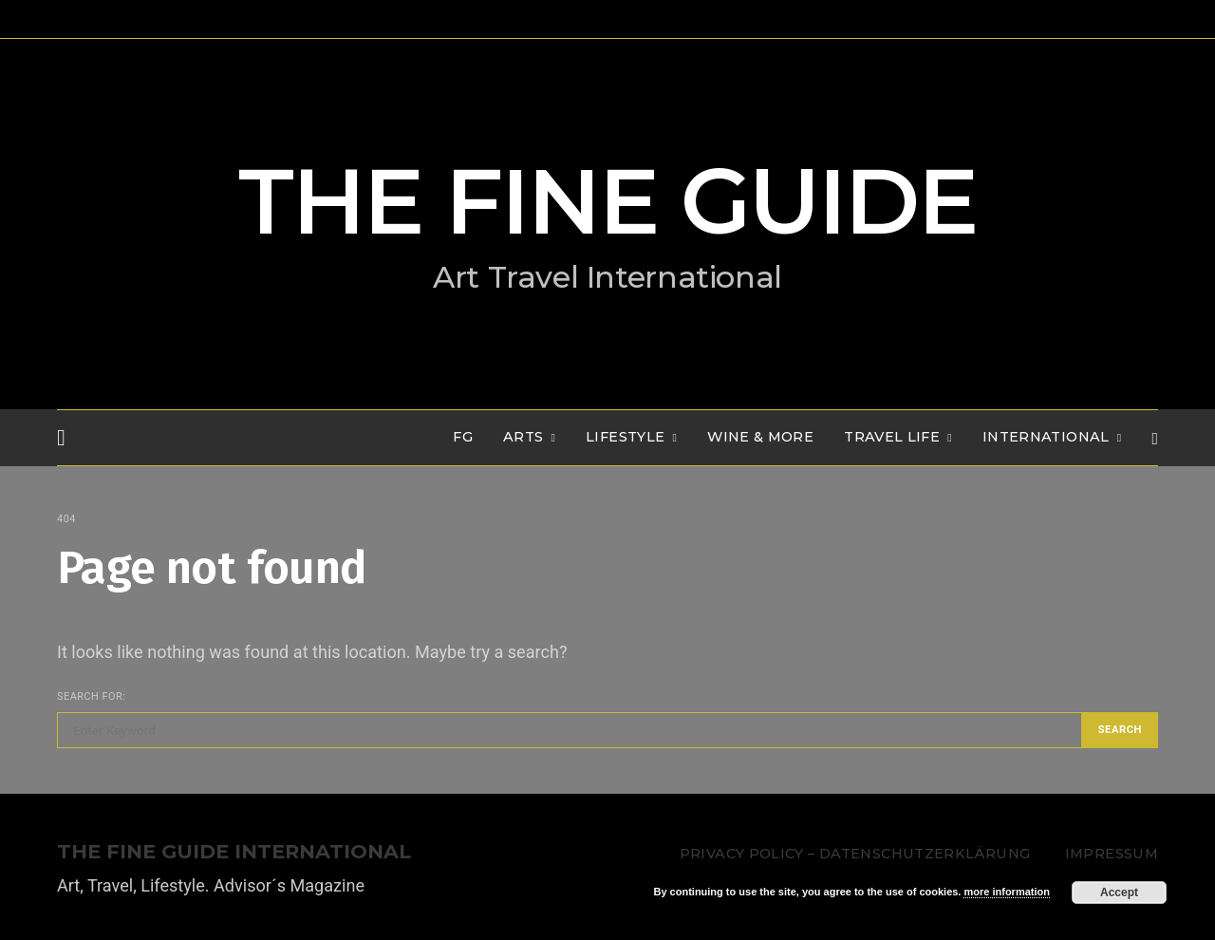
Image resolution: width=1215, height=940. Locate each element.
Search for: (91, 696)
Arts (523, 436)
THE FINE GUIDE (607, 201)
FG (463, 436)
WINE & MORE (760, 436)
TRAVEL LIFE (892, 436)
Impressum (1111, 853)
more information (1006, 891)
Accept (1119, 892)
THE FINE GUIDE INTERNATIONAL (234, 852)
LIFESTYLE (625, 436)
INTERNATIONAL (1046, 436)
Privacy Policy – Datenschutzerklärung (855, 853)
